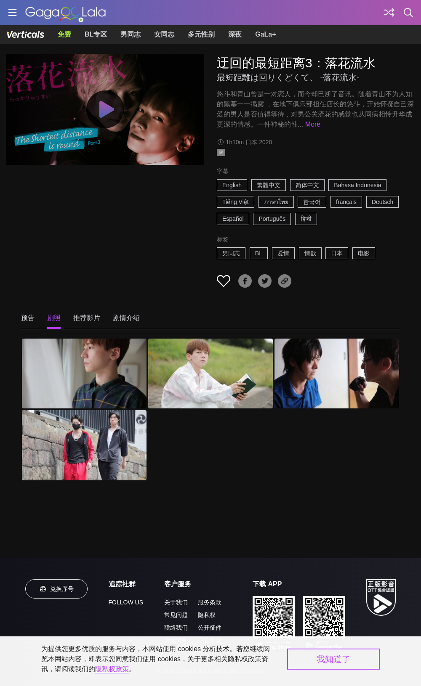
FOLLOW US (126, 602)
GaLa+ (265, 34)
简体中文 (307, 185)
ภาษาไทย (276, 202)
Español (233, 218)
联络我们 (176, 627)
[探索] (389, 12)
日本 (337, 253)
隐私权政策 (112, 669)
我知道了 (333, 659)
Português (271, 218)
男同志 (130, 34)
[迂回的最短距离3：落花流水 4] (84, 445)
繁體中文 (268, 185)
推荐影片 (86, 317)
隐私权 (207, 615)
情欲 (310, 253)
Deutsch (382, 202)
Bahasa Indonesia (357, 185)
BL (258, 253)
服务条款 (209, 602)
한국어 (312, 202)
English (232, 185)
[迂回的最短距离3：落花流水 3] (336, 373)
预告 (28, 317)
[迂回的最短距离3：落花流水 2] (210, 373)
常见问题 (176, 615)
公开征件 (209, 627)
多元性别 (201, 34)
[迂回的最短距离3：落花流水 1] (84, 373)
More (312, 124)
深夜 (235, 34)
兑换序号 (56, 588)
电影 (364, 253)
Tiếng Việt (235, 202)
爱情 (283, 253)
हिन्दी (306, 218)
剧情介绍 (126, 317)
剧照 (54, 317)
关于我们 (176, 602)
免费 (64, 34)
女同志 (164, 34)
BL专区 (96, 34)
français (346, 202)
